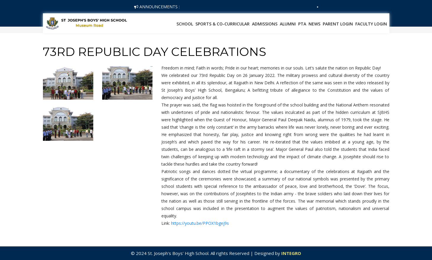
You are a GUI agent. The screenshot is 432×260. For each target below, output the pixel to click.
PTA (302, 24)
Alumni (288, 24)
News (314, 24)
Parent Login (338, 24)
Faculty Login (371, 24)
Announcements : (157, 6)
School (184, 24)
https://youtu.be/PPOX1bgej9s (200, 223)
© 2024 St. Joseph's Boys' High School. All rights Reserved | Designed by (206, 253)
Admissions (264, 24)
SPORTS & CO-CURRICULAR (222, 24)
